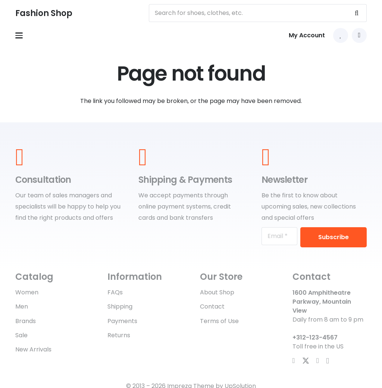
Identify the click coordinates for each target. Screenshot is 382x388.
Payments (122, 321)
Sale (21, 335)
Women (26, 292)
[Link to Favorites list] (340, 35)
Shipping (119, 306)
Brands (25, 321)
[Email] (279, 236)
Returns (118, 335)
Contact (212, 306)
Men (21, 306)
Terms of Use (219, 321)
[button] (19, 35)
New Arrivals (33, 349)
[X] (305, 360)
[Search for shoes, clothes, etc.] (258, 13)
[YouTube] (317, 360)
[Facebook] (293, 360)
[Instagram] (327, 361)
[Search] (357, 13)
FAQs (115, 292)
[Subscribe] (333, 237)
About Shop (217, 292)
